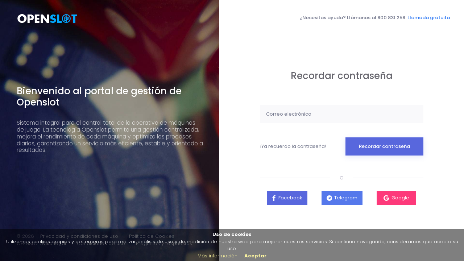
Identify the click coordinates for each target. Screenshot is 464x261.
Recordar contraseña (384, 146)
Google (400, 197)
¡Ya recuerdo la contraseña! (293, 146)
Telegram (345, 197)
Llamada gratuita (428, 17)
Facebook (290, 197)
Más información (217, 255)
